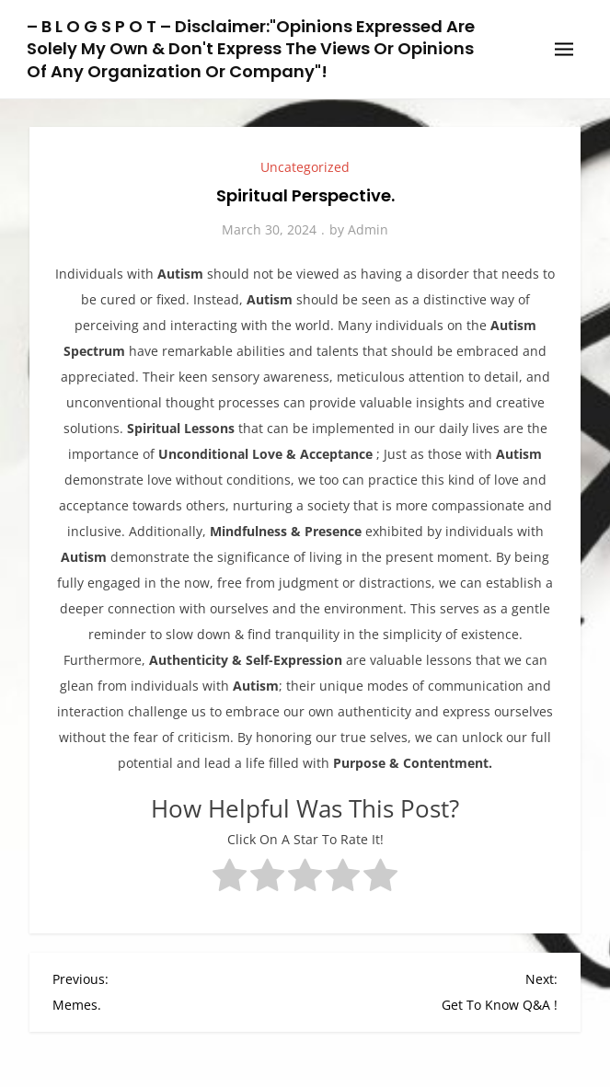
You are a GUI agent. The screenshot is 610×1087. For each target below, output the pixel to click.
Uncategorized (305, 167)
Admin (368, 229)
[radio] (230, 879)
